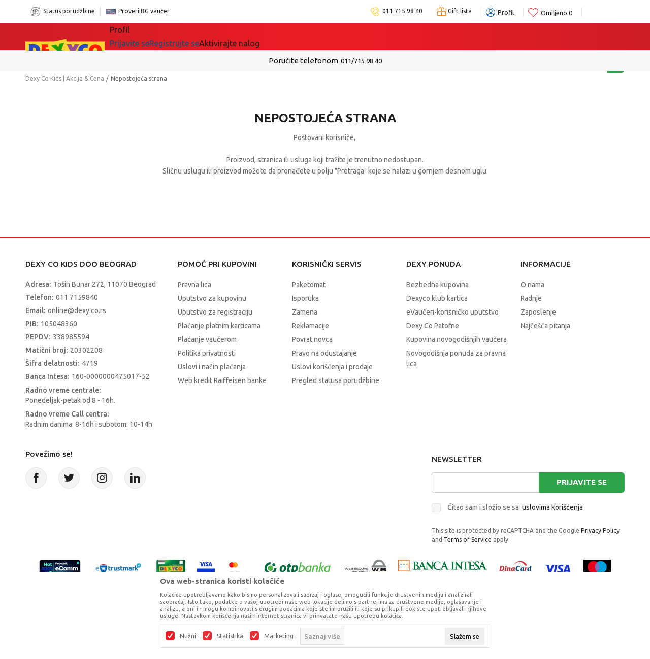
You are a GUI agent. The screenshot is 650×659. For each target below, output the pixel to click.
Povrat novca (312, 339)
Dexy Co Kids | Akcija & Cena (64, 78)
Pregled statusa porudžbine (335, 380)
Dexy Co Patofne (432, 326)
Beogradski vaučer (263, 36)
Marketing (279, 636)
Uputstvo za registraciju (215, 312)
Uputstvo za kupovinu (212, 298)
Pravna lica (194, 285)
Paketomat (309, 285)
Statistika (230, 636)
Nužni (188, 636)
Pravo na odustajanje (324, 353)
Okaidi (404, 36)
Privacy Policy (600, 530)
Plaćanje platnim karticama (219, 326)
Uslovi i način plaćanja (212, 367)
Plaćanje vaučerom (207, 339)
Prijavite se (582, 482)
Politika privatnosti (207, 353)
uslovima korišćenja (552, 507)
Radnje (531, 298)
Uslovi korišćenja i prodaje (332, 367)
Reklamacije (310, 326)
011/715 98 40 (361, 60)
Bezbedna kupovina (437, 285)
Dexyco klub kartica (437, 298)
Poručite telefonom (303, 60)
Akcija (197, 36)
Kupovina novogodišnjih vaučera (456, 339)
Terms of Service (468, 539)
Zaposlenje (538, 312)
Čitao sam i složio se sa (515, 507)
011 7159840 (77, 297)
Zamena (304, 312)
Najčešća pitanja (545, 326)
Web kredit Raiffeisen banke (222, 380)
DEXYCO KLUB (345, 36)
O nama (532, 285)
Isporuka (305, 298)
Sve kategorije (144, 36)
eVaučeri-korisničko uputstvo (452, 312)
